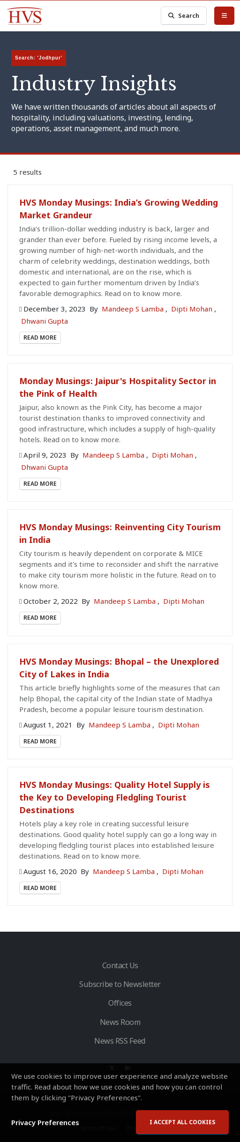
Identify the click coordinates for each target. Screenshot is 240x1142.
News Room (120, 1022)
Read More (40, 337)
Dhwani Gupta (44, 321)
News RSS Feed (120, 1041)
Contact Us (120, 965)
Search (183, 15)
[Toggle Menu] (224, 15)
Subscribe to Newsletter (120, 984)
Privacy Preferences (45, 1122)
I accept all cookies (182, 1122)
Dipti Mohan (192, 308)
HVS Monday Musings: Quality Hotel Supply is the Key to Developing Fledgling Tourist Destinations (114, 797)
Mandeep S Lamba (133, 308)
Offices (120, 1003)
